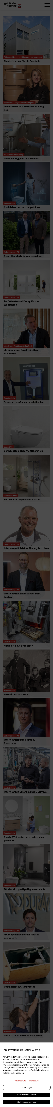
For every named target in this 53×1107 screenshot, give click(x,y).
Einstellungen (27, 1087)
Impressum (34, 1080)
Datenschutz (20, 1080)
